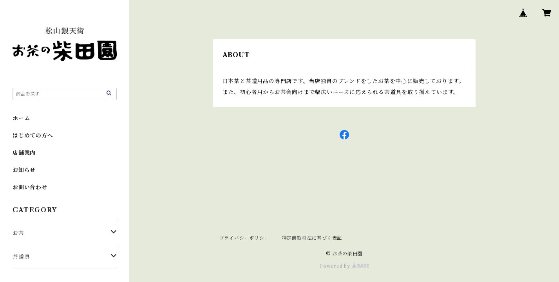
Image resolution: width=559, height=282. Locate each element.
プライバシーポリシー (244, 238)
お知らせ (24, 170)
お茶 (18, 233)
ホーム (21, 118)
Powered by (344, 266)
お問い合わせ (30, 187)
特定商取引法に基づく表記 (312, 238)
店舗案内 (24, 152)
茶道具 (21, 256)
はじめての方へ (33, 135)
